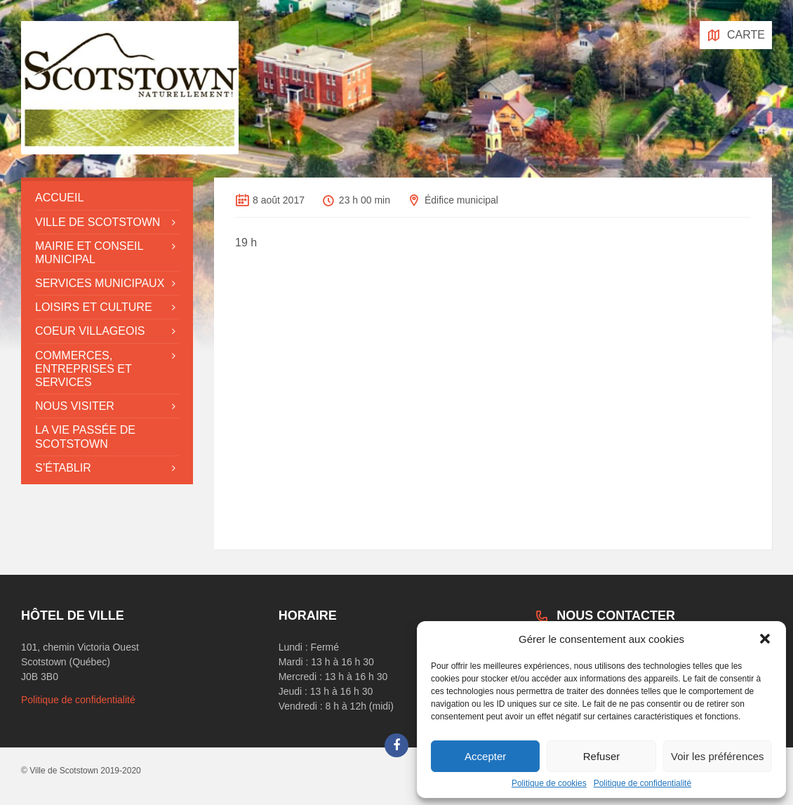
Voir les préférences (717, 756)
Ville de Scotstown (97, 222)
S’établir (63, 468)
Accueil (59, 198)
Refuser (601, 756)
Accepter (485, 756)
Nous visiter (74, 406)
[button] (765, 639)
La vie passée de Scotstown (85, 436)
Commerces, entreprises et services (83, 369)
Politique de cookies (549, 783)
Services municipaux (99, 283)
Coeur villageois (90, 331)
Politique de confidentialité (642, 783)
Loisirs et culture (93, 307)
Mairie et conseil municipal (89, 252)
